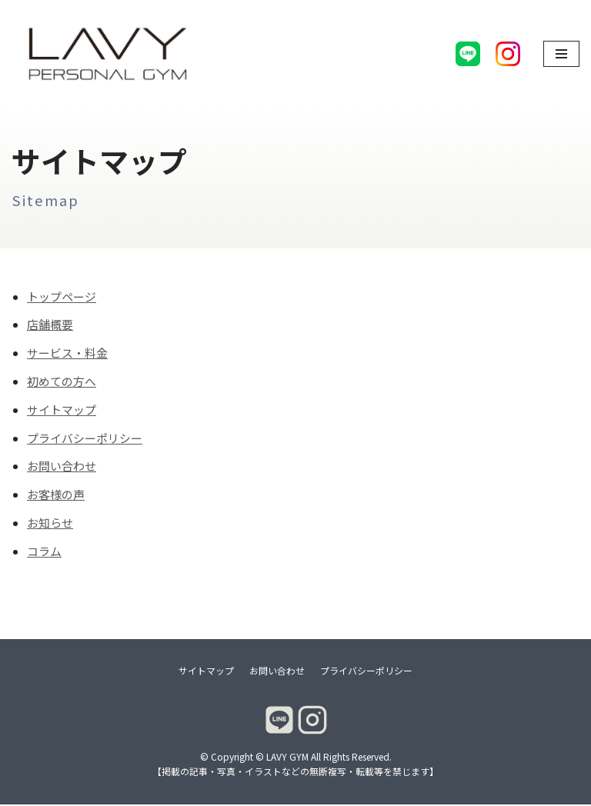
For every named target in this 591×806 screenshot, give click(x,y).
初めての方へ (61, 383)
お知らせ (50, 525)
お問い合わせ (61, 468)
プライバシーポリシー (84, 439)
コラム (44, 553)
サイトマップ (61, 411)
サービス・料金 (67, 354)
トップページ (61, 297)
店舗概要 (50, 326)
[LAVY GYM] (108, 54)
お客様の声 (56, 496)
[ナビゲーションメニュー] (561, 54)
